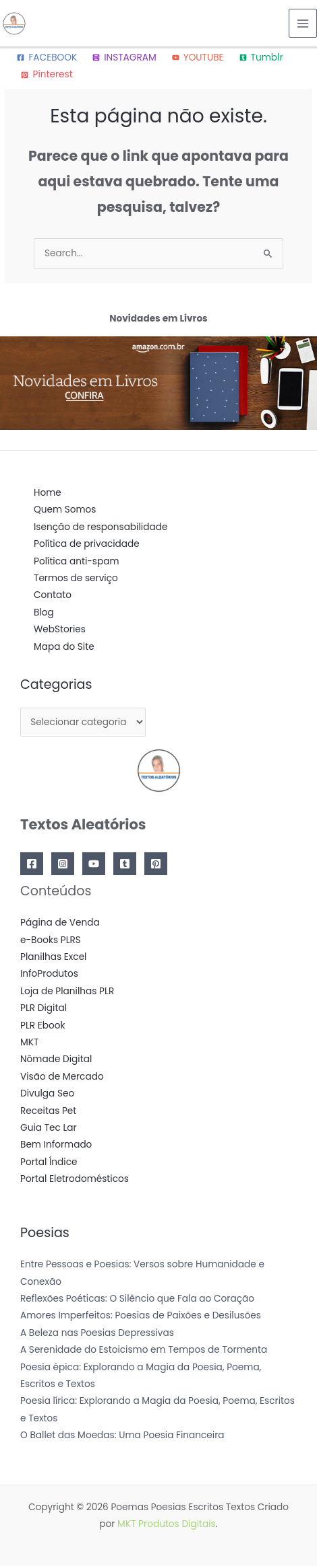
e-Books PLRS (50, 940)
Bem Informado (56, 1144)
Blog (44, 612)
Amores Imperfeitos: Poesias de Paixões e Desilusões (140, 1315)
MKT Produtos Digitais (166, 1524)
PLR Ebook (42, 1025)
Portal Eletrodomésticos (74, 1178)
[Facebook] (31, 863)
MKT (29, 1042)
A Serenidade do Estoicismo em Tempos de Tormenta (143, 1349)
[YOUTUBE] (197, 58)
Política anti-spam (76, 561)
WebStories (60, 629)
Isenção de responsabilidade (100, 527)
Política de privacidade (87, 543)
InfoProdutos (49, 973)
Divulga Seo (47, 1093)
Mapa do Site (64, 646)
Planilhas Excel (53, 956)
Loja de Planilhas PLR (67, 991)
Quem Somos (65, 509)
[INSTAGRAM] (124, 58)
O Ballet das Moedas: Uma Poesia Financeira (122, 1435)
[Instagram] (62, 863)
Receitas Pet (48, 1111)
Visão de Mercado (62, 1076)
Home (47, 492)
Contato (52, 595)
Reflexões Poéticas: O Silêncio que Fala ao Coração (137, 1298)
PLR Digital (43, 1008)
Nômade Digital (56, 1059)
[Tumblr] (261, 58)
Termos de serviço (76, 578)
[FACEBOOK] (47, 58)
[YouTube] (93, 863)
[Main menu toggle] (303, 23)
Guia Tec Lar (48, 1127)
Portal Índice (49, 1162)
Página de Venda (60, 922)
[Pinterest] (47, 74)
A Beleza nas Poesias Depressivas (97, 1333)
